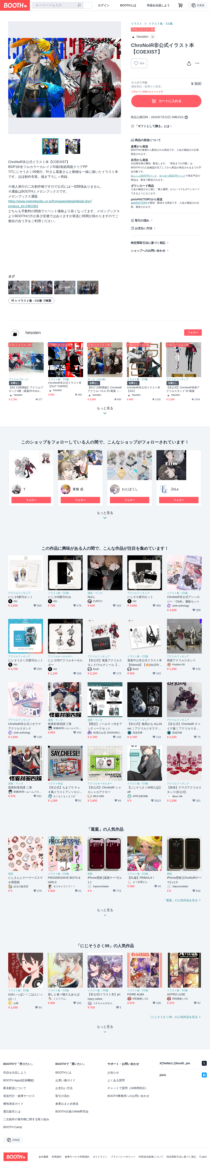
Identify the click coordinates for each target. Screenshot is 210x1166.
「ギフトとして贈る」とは (152, 126)
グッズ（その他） (97, 379)
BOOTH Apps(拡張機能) (18, 1080)
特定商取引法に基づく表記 (148, 242)
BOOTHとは (128, 5)
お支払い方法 (143, 228)
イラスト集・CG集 (160, 23)
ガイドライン (100, 1157)
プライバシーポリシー (123, 1157)
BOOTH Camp (12, 1127)
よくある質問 (116, 1080)
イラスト (136, 23)
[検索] (79, 5)
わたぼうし (130, 489)
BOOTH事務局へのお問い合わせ (128, 1096)
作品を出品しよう (158, 5)
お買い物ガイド (65, 1080)
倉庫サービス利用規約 (77, 1157)
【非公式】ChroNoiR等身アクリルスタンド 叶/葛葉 (183, 389)
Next (117, 77)
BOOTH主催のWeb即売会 (72, 1111)
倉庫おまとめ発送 (66, 1103)
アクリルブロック (19, 379)
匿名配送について (14, 1088)
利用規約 (57, 1157)
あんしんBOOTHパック (144, 175)
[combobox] (57, 5)
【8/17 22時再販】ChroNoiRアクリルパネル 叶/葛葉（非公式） (105, 389)
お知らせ (113, 1072)
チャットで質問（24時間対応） (127, 1088)
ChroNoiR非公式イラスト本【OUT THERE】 (64, 384)
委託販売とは (12, 1111)
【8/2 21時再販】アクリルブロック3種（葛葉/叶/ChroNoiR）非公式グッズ (26, 389)
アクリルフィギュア (177, 379)
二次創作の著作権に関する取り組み (26, 1119)
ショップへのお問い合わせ (148, 250)
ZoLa (174, 489)
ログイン (103, 5)
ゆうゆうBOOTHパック (172, 175)
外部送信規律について (151, 1157)
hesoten (33, 332)
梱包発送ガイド (13, 1103)
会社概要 (43, 1157)
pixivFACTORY (139, 202)
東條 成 (78, 489)
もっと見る (105, 516)
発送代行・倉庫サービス (19, 1096)
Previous (11, 77)
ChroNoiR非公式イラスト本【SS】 (143, 389)
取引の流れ (142, 220)
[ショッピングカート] (180, 5)
